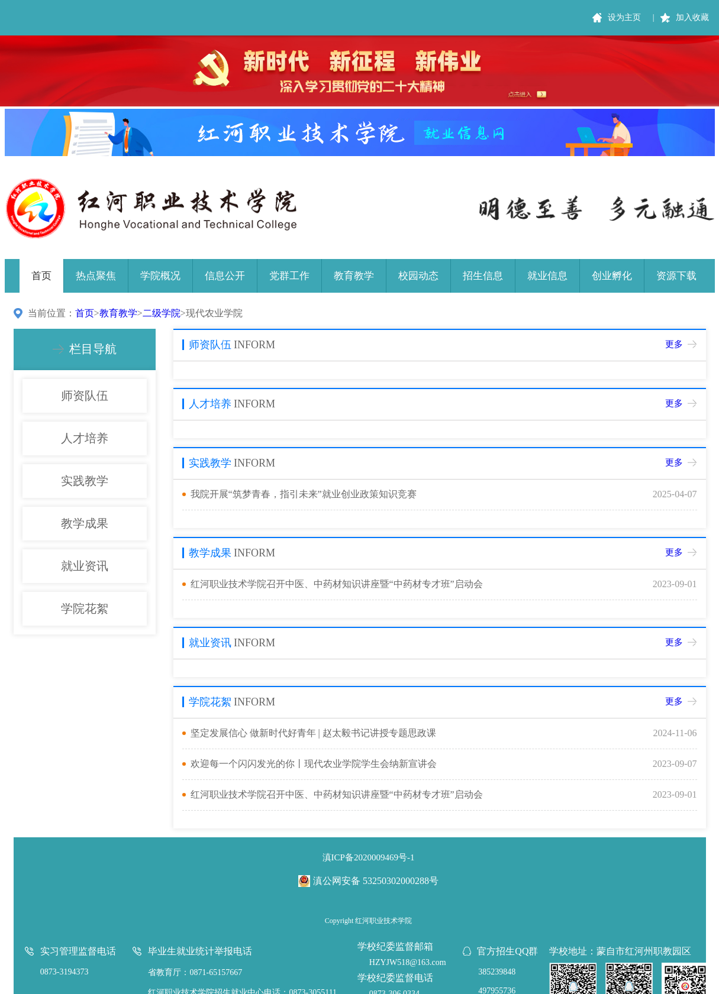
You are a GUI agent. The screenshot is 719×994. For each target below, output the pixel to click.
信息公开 (225, 275)
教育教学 (354, 275)
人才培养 (84, 438)
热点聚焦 (96, 275)
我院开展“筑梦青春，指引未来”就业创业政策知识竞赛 (304, 494)
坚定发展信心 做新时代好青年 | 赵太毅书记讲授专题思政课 (313, 733)
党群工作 (289, 275)
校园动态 (418, 275)
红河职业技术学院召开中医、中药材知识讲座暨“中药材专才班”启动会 (337, 584)
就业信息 (547, 275)
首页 (41, 275)
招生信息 (483, 275)
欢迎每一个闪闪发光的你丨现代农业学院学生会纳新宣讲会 (314, 764)
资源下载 (676, 275)
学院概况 (160, 275)
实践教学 (84, 480)
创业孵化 (612, 275)
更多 (674, 344)
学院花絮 (84, 608)
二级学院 (161, 313)
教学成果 (84, 523)
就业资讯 (84, 565)
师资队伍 (84, 395)
